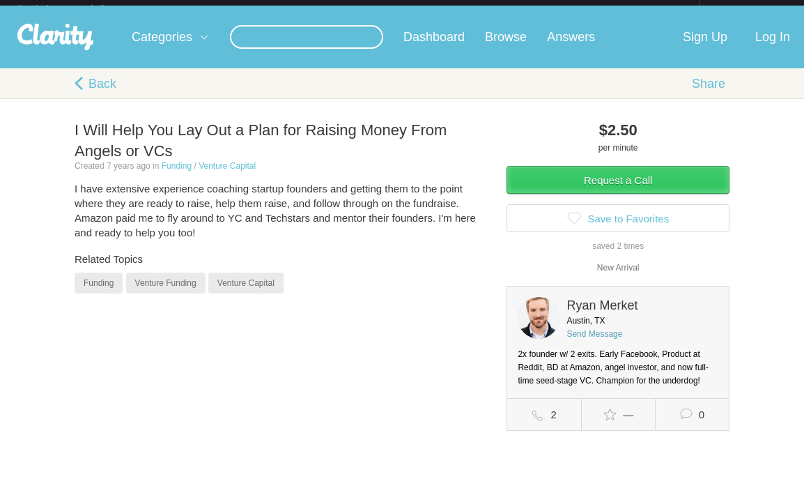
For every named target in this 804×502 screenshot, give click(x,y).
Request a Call (618, 191)
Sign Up (705, 48)
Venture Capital (227, 177)
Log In (772, 48)
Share (708, 95)
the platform (74, 8)
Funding (177, 177)
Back (102, 95)
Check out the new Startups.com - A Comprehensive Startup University (548, 9)
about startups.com (749, 9)
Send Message (594, 345)
